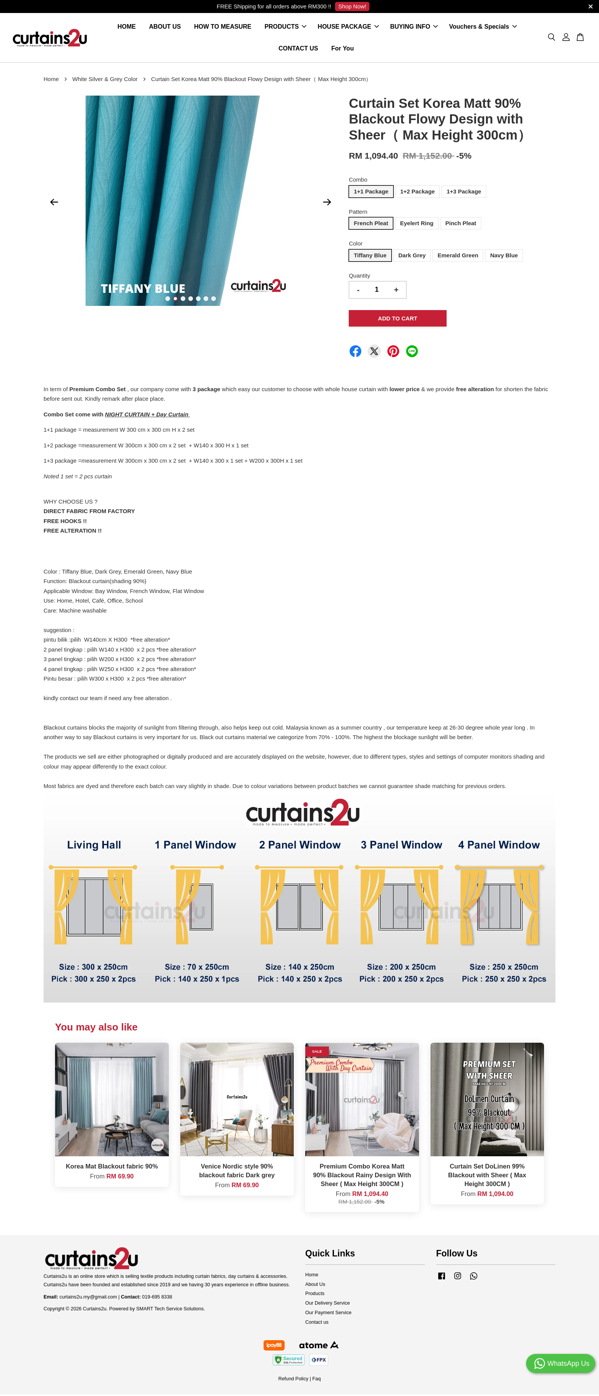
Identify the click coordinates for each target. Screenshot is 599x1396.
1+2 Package (417, 193)
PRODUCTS (285, 27)
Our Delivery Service (327, 1305)
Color (356, 245)
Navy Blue (504, 257)
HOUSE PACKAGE (348, 27)
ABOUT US (165, 27)
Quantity (359, 277)
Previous (53, 203)
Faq (316, 1380)
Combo (358, 181)
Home (51, 81)
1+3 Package (464, 193)
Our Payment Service (328, 1314)
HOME (127, 27)
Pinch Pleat (460, 225)
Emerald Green (457, 257)
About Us (315, 1286)
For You (342, 49)
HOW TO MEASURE (222, 27)
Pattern (358, 213)
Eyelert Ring (417, 225)
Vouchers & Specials (483, 27)
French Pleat (371, 225)
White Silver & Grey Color (105, 81)
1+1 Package (371, 193)
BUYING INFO (414, 27)
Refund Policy (293, 1380)
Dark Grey (412, 257)
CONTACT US (298, 49)
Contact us (317, 1323)
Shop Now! (352, 6)
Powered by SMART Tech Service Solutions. (157, 1310)
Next (327, 203)
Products (314, 1295)
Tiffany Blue (370, 257)
